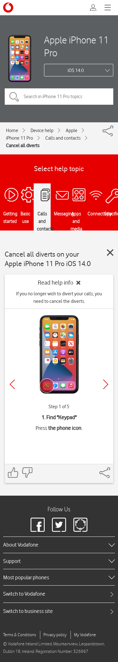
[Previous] (12, 384)
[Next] (105, 384)
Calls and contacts (63, 138)
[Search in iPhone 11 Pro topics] (59, 96)
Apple (71, 130)
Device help (42, 130)
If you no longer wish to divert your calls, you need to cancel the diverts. (59, 297)
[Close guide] (110, 252)
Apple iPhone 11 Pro (76, 46)
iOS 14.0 (76, 70)
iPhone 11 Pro (19, 138)
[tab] (59, 594)
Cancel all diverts (22, 145)
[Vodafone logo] (8, 8)
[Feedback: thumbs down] (27, 472)
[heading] (59, 545)
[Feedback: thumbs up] (13, 472)
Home (12, 130)
